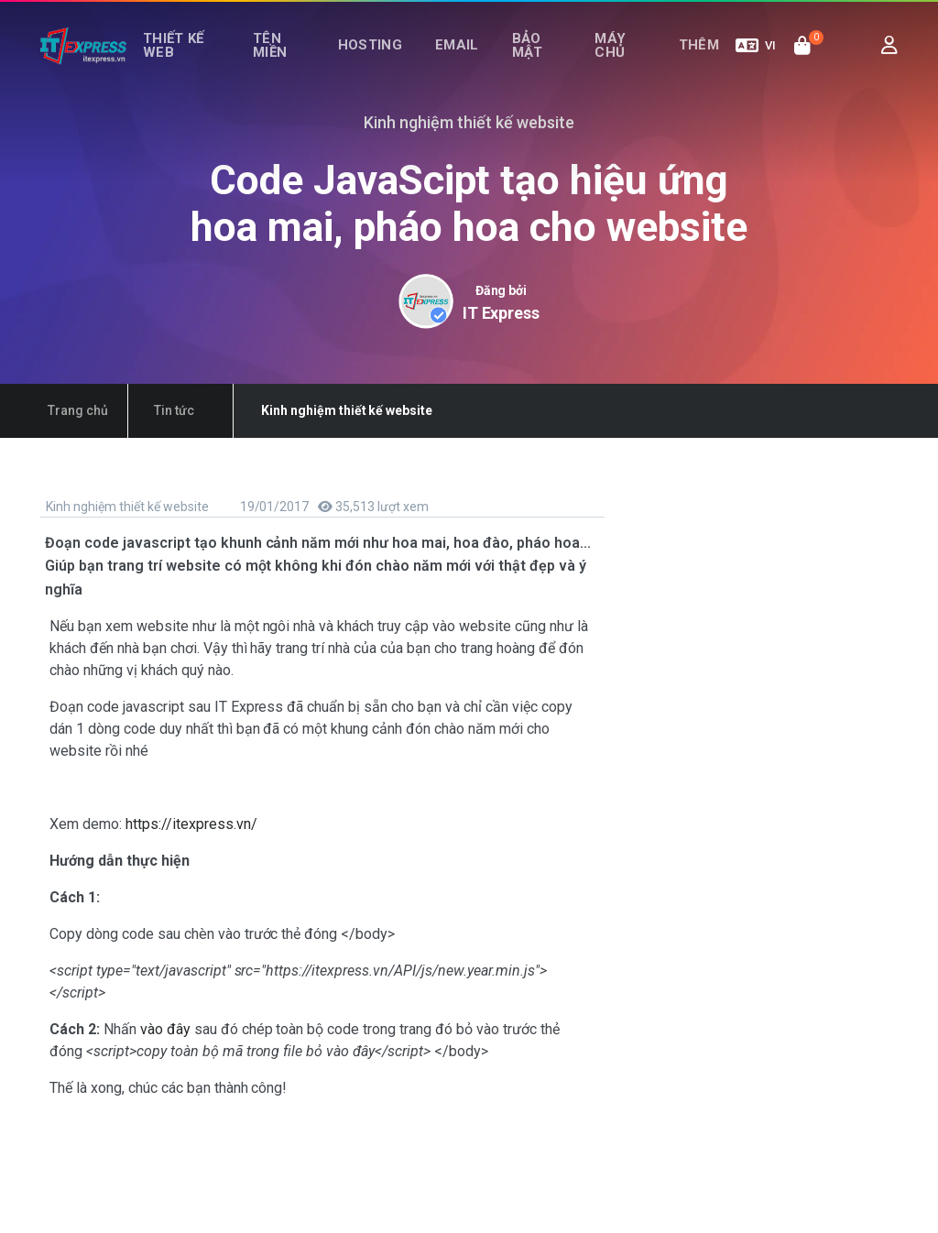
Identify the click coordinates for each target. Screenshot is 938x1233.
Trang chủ (70, 410)
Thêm (703, 62)
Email (463, 62)
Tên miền (282, 62)
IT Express (501, 312)
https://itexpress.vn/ (191, 824)
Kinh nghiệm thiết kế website (126, 506)
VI (756, 62)
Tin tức (153, 410)
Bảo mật (524, 62)
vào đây (167, 1029)
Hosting (386, 62)
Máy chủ (611, 62)
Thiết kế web (177, 62)
